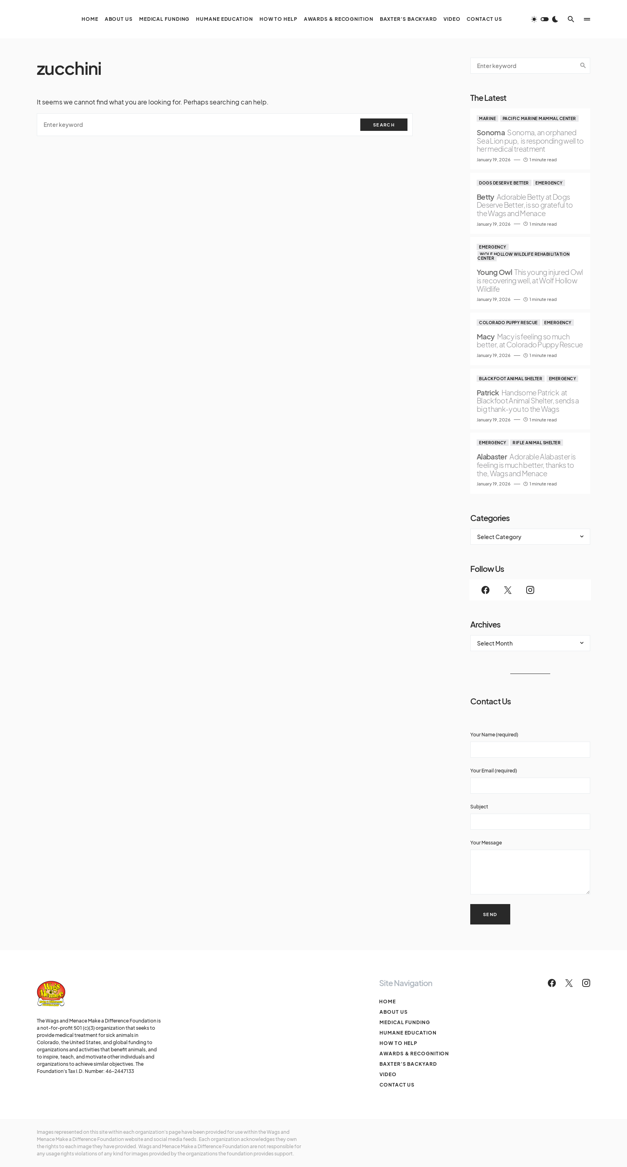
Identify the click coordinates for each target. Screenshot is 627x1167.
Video (387, 1074)
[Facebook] (485, 589)
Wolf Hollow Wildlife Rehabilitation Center (523, 256)
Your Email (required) (530, 781)
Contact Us (396, 1085)
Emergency (549, 182)
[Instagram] (530, 589)
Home (387, 1002)
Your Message (530, 867)
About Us (393, 1012)
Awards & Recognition (414, 1054)
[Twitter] (508, 589)
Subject (530, 817)
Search (384, 124)
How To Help (398, 1043)
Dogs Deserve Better (504, 182)
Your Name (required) (530, 745)
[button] (544, 19)
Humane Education (407, 1033)
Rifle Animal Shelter (537, 442)
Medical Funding (404, 1022)
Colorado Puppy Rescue (508, 322)
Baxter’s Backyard (407, 1064)
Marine (487, 118)
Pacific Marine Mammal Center (539, 118)
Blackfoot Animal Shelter (510, 378)
